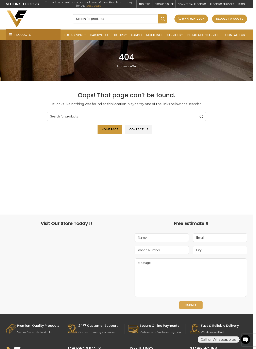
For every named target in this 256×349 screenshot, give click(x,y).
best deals (93, 5)
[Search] (120, 18)
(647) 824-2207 (191, 18)
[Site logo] (17, 18)
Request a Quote (229, 18)
